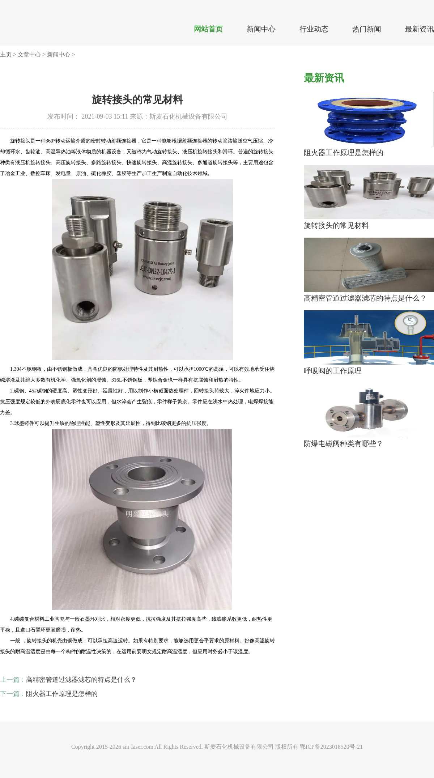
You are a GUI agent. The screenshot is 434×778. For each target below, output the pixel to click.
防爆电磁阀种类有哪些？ (343, 443)
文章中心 (29, 54)
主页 (6, 54)
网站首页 (208, 29)
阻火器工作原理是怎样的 (62, 693)
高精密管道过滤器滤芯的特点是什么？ (81, 679)
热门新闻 (366, 29)
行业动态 (313, 29)
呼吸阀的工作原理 (333, 371)
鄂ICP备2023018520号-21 (331, 747)
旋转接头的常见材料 (336, 225)
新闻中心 (261, 29)
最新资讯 (419, 29)
